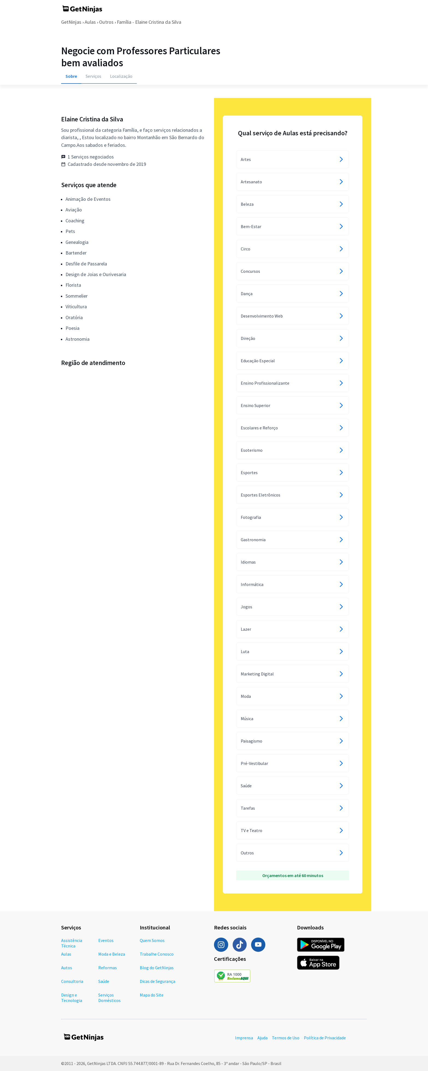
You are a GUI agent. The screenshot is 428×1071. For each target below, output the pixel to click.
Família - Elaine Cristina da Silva (149, 22)
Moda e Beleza (111, 954)
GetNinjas (71, 22)
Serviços (93, 76)
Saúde (103, 981)
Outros (106, 22)
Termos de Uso (285, 1037)
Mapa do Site (152, 995)
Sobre (71, 76)
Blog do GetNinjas (157, 967)
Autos (66, 967)
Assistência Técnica (71, 943)
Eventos (106, 940)
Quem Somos (152, 940)
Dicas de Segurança (157, 981)
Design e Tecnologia (71, 997)
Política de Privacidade (325, 1037)
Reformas (107, 967)
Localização (121, 76)
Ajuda (262, 1037)
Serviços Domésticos (109, 997)
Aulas (90, 22)
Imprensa (244, 1037)
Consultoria (72, 981)
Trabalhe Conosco (157, 954)
